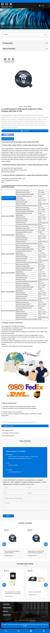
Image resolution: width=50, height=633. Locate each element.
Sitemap (20, 620)
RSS (24, 620)
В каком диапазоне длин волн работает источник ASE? (12, 592)
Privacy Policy (32, 620)
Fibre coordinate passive (8, 435)
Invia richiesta (25, 130)
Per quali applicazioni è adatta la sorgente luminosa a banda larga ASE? (36, 592)
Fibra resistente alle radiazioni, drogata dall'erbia (35, 552)
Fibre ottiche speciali (17, 26)
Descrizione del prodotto (7, 138)
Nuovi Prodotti (9, 49)
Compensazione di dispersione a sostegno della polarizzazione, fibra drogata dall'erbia (13, 552)
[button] (4, 544)
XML (27, 620)
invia (8, 516)
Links (16, 620)
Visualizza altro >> (9, 555)
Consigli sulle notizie (25, 564)
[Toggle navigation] (48, 5)
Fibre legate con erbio (28, 26)
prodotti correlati (25, 523)
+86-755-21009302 (13, 465)
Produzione (9, 26)
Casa (4, 26)
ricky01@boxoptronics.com (15, 472)
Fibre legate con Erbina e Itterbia (10, 433)
